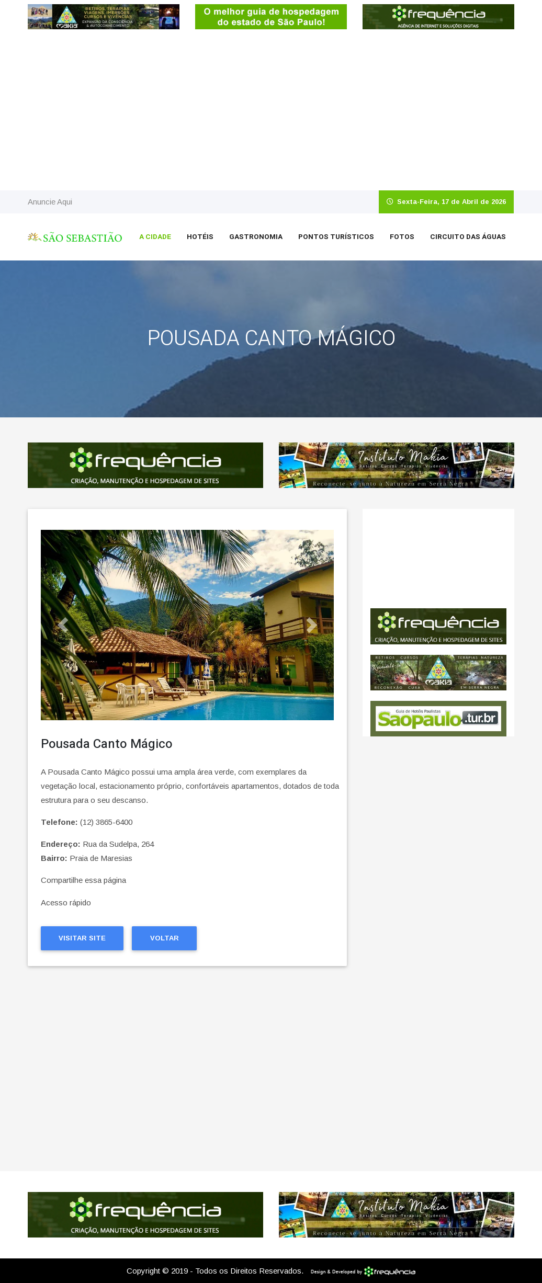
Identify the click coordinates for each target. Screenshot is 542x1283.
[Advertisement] (271, 112)
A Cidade (155, 237)
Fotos (402, 237)
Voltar (164, 938)
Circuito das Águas (468, 237)
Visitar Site (82, 938)
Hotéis (200, 237)
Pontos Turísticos (336, 237)
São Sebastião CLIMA (438, 558)
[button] (63, 625)
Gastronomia (256, 237)
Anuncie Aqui (50, 201)
